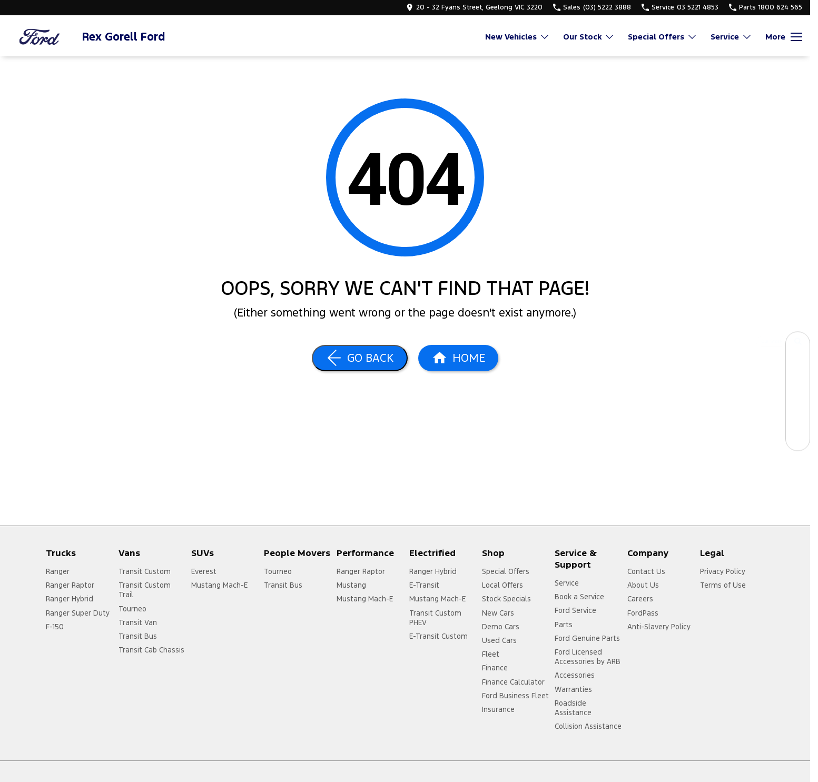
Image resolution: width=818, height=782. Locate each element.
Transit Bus (138, 636)
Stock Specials (506, 598)
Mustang (351, 585)
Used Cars (499, 640)
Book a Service (579, 596)
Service (567, 583)
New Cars (498, 613)
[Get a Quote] (798, 415)
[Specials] (798, 391)
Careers (640, 598)
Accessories (575, 675)
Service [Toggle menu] (731, 37)
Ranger (58, 571)
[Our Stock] (798, 343)
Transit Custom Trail (145, 589)
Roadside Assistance (573, 707)
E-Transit (424, 585)
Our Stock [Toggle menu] (589, 37)
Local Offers (502, 585)
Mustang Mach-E (219, 585)
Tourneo (132, 608)
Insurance (498, 709)
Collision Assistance (588, 726)
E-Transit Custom (438, 636)
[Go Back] (360, 358)
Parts (564, 624)
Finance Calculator (513, 682)
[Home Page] (39, 36)
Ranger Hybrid (69, 598)
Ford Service (575, 610)
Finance (495, 667)
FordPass (642, 613)
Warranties (573, 689)
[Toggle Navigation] (783, 36)
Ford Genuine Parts (587, 638)
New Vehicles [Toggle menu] (517, 37)
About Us (643, 585)
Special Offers (505, 571)
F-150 (55, 626)
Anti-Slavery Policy (659, 626)
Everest (203, 571)
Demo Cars (500, 626)
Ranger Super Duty (78, 613)
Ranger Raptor (70, 585)
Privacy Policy (722, 571)
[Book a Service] (798, 367)
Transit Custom (145, 571)
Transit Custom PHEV (435, 617)
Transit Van (138, 622)
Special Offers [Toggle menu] (662, 37)
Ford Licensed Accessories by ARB (587, 656)
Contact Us (646, 571)
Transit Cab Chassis (151, 650)
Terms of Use (723, 585)
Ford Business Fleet (515, 695)
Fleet (490, 654)
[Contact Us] (798, 438)
